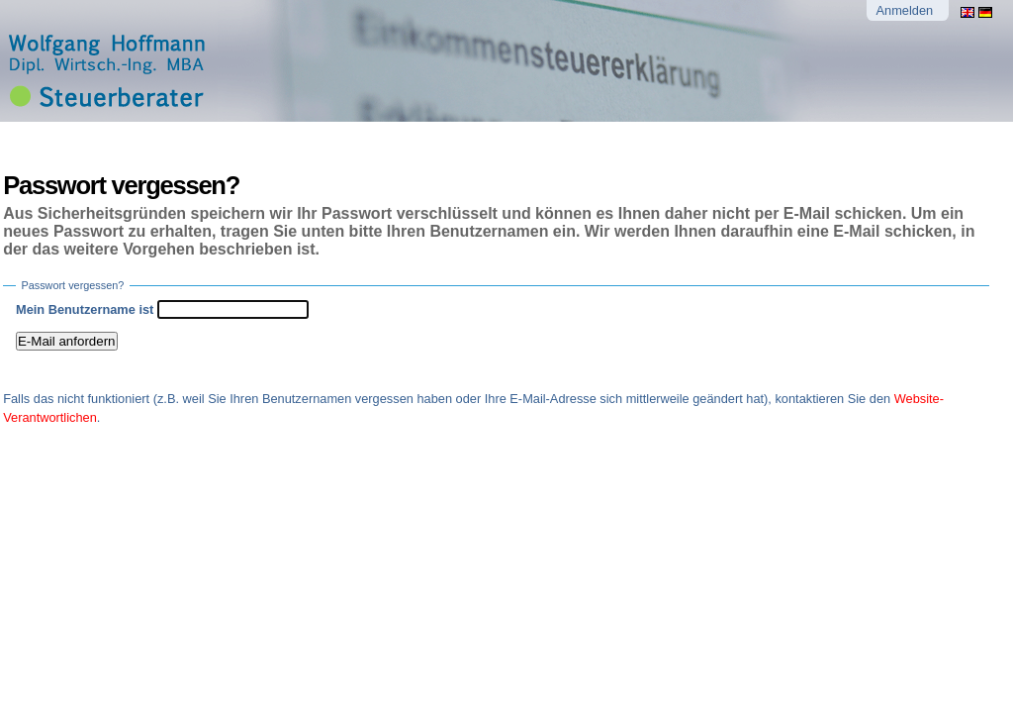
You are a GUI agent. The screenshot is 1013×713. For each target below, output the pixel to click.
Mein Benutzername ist (84, 309)
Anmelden (905, 10)
